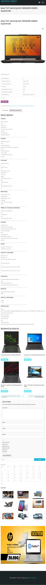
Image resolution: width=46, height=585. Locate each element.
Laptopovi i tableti (9, 1)
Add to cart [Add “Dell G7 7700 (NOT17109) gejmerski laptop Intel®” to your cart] (27, 391)
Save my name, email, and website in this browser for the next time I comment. (6, 447)
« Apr (2, 483)
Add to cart (4, 101)
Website (4, 434)
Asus (29, 106)
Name (4, 422)
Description (5, 110)
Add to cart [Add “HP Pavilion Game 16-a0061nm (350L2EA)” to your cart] (4, 359)
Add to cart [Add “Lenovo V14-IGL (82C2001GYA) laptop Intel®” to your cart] (27, 359)
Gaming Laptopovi (20, 106)
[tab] (5, 110)
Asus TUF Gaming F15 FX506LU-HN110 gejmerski (11, 396)
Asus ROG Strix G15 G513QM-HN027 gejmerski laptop (36, 396)
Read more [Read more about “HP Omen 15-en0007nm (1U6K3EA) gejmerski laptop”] (4, 391)
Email (4, 428)
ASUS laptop (13, 106)
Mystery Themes (32, 578)
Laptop (32, 106)
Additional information (15, 110)
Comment (5, 407)
